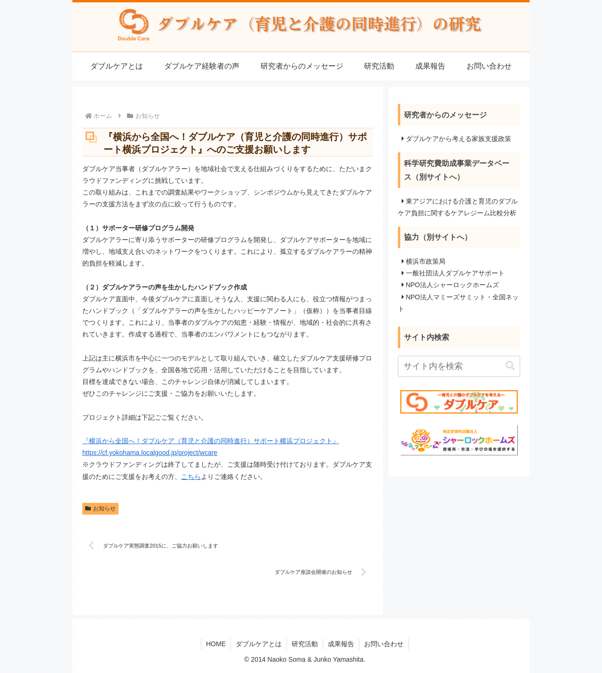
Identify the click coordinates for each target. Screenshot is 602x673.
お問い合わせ (384, 644)
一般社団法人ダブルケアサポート (455, 273)
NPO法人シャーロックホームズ (452, 285)
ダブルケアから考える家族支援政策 (458, 138)
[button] (510, 365)
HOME (216, 644)
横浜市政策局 (425, 261)
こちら (191, 476)
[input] (459, 366)
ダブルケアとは (259, 644)
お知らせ (100, 508)
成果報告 (341, 644)
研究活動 (305, 644)
